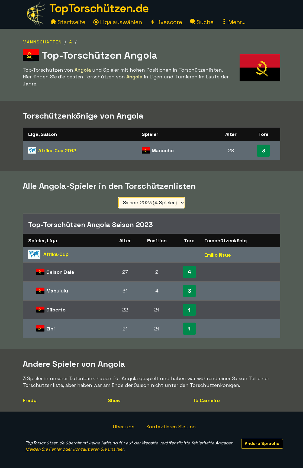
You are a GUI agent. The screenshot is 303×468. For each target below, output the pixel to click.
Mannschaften (42, 42)
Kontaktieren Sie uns (171, 427)
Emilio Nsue (217, 255)
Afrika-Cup (57, 150)
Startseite (68, 22)
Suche (202, 22)
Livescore (166, 22)
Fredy (30, 400)
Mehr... (233, 22)
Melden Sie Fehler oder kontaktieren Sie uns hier (74, 449)
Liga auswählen (117, 22)
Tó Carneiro (206, 400)
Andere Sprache (262, 443)
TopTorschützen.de (99, 8)
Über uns (123, 427)
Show (114, 400)
